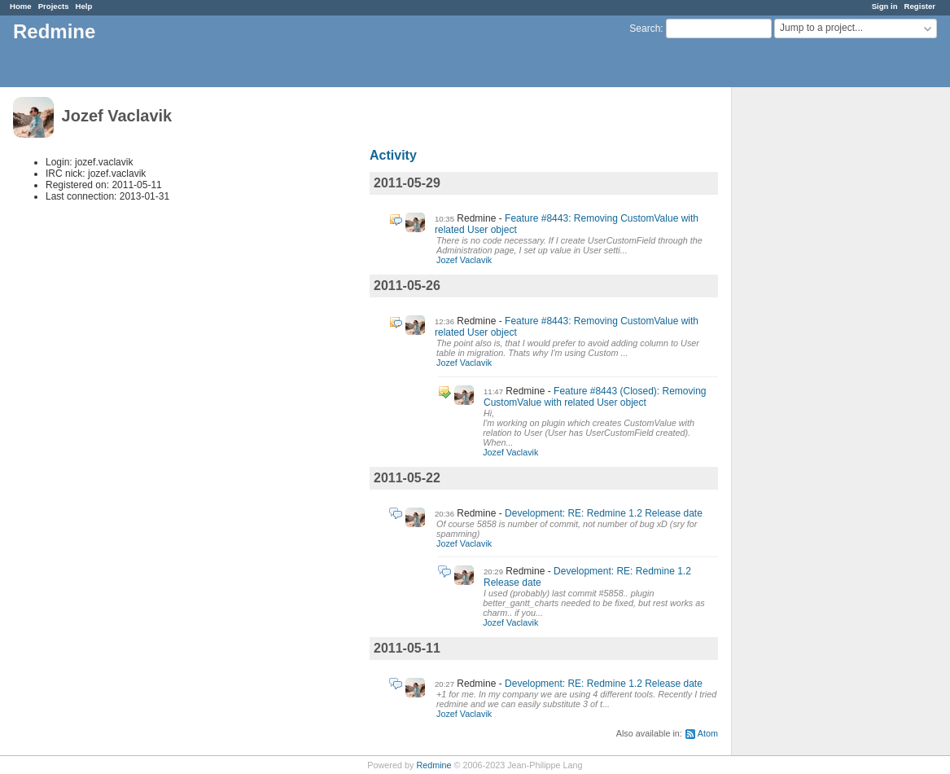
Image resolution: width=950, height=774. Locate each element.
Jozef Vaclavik (464, 260)
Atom (708, 733)
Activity (393, 155)
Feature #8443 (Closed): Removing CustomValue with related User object (595, 396)
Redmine (433, 765)
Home (21, 6)
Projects (53, 6)
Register (919, 6)
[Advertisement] (813, 343)
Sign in (885, 6)
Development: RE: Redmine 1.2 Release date (604, 513)
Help (84, 6)
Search (644, 28)
